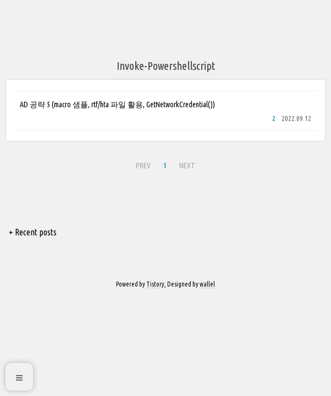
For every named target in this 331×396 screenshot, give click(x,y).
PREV (143, 165)
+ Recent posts (33, 232)
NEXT (187, 165)
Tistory (155, 284)
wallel (207, 284)
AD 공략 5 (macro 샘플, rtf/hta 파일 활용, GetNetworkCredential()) (117, 104)
